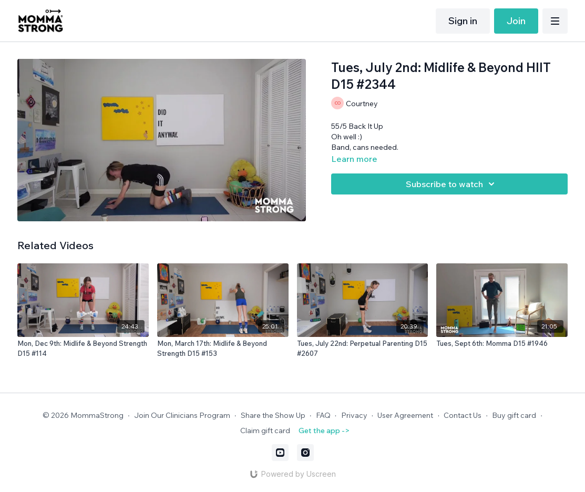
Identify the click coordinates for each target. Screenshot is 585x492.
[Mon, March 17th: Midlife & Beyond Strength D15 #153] (223, 349)
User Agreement (405, 415)
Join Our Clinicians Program (182, 415)
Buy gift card (514, 415)
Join (516, 21)
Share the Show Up (273, 415)
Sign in (462, 21)
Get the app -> (324, 430)
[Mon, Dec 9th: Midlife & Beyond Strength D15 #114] (83, 349)
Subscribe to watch (452, 184)
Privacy (354, 415)
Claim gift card (265, 430)
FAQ (323, 415)
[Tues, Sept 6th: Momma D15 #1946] (502, 344)
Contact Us (462, 415)
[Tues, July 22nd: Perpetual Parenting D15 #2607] (362, 349)
